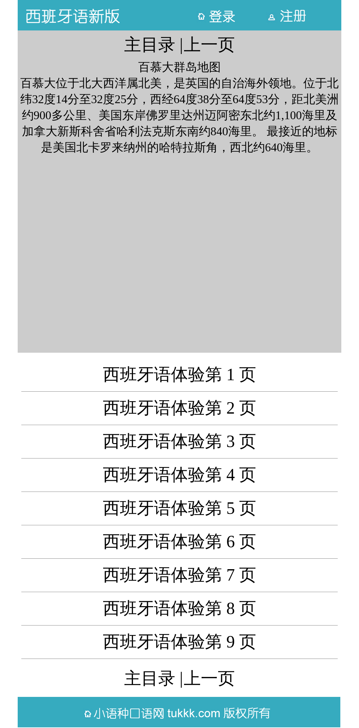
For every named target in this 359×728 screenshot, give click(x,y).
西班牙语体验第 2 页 (179, 408)
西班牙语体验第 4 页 (179, 474)
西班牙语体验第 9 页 (179, 641)
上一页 (209, 44)
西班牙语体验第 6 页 (179, 541)
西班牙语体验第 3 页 (179, 441)
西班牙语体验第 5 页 (179, 508)
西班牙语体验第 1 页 (179, 374)
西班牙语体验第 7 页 (179, 575)
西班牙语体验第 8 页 (179, 608)
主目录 (149, 44)
